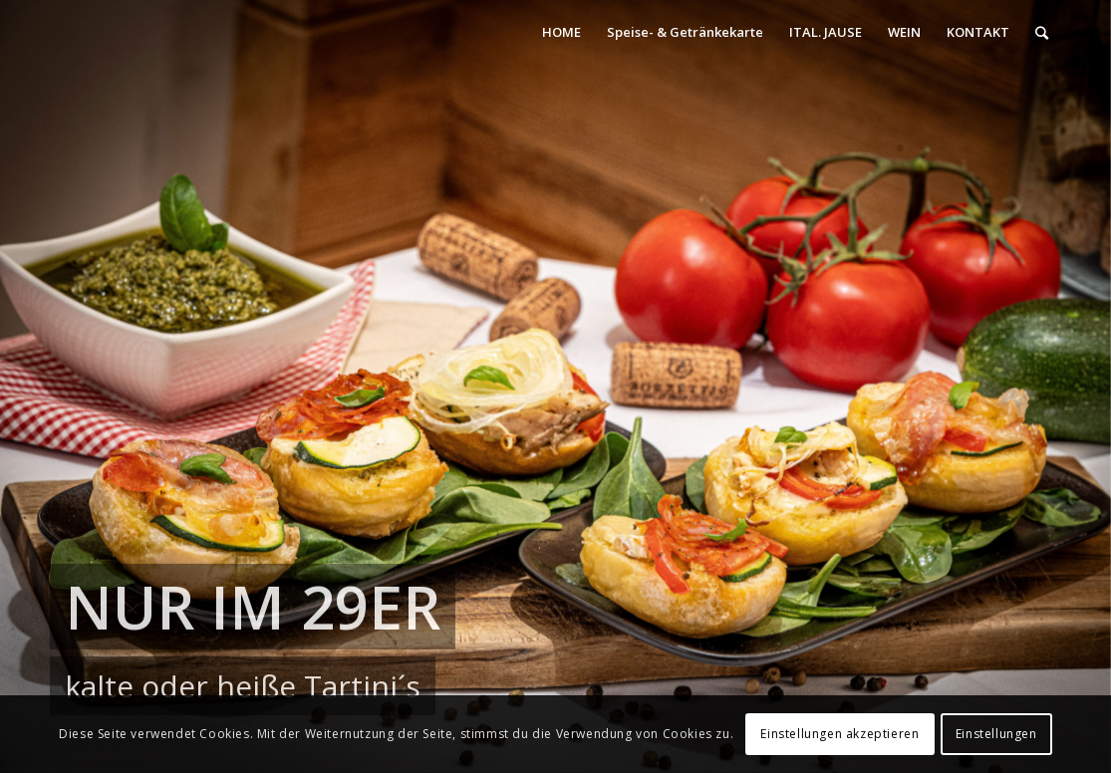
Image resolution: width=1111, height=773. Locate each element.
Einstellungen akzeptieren (839, 733)
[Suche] (1041, 32)
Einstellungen (996, 733)
